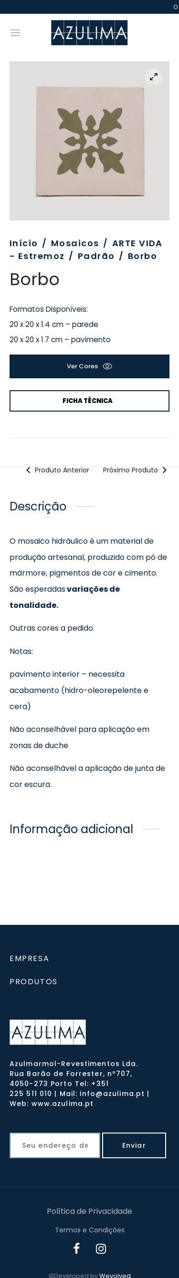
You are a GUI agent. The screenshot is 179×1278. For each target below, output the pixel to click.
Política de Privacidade (89, 1211)
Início (24, 243)
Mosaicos (75, 243)
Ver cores (82, 366)
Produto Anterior (56, 470)
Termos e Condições (90, 1230)
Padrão (96, 256)
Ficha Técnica (88, 400)
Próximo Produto (137, 470)
